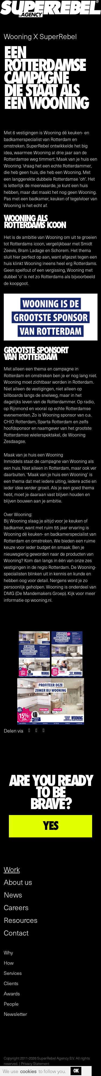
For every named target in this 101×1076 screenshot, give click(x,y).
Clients (11, 983)
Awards (12, 993)
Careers (16, 907)
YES (50, 826)
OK (76, 1070)
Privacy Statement (35, 1063)
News (13, 894)
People (11, 1003)
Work (12, 869)
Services (13, 973)
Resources (20, 920)
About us (18, 882)
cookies (28, 1071)
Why (8, 952)
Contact (16, 932)
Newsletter (15, 1014)
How (9, 962)
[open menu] (92, 24)
